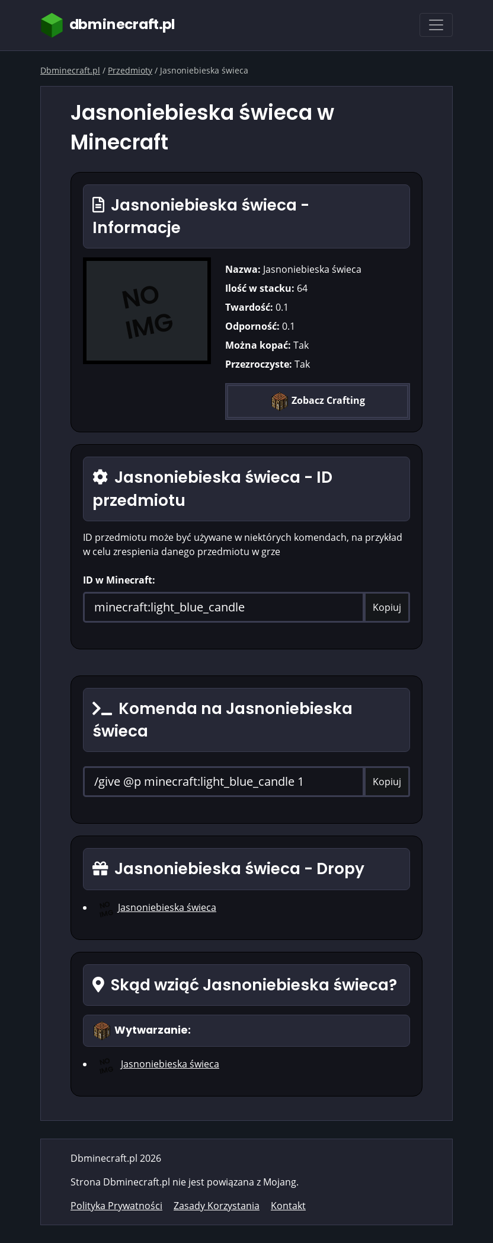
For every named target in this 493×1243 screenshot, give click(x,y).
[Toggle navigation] (436, 25)
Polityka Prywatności (116, 1205)
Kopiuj (387, 607)
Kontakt (288, 1205)
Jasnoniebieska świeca (167, 907)
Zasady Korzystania (217, 1205)
